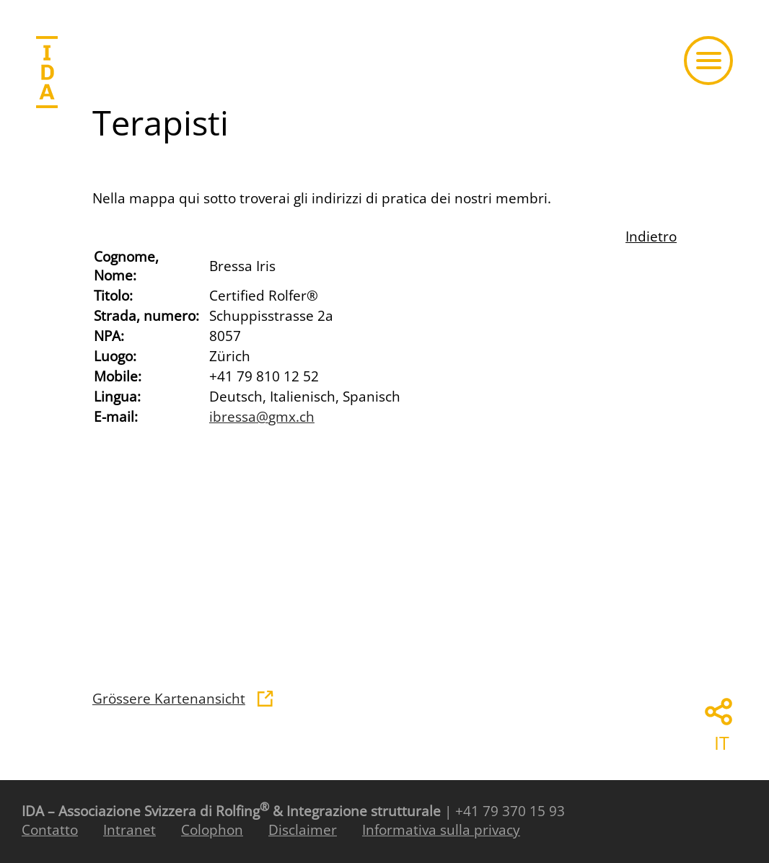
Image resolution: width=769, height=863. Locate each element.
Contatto (50, 829)
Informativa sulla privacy (441, 829)
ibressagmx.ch (262, 416)
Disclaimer (302, 829)
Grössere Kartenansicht (168, 698)
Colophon (212, 829)
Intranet (129, 829)
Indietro (651, 236)
